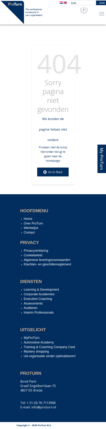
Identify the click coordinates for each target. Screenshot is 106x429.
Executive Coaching (38, 299)
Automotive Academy (39, 342)
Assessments (33, 303)
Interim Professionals (39, 312)
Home (28, 219)
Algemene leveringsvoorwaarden (47, 260)
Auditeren (31, 308)
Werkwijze (31, 228)
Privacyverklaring (36, 250)
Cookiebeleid (33, 255)
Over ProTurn (33, 223)
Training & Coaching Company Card (49, 347)
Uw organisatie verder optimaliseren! (50, 356)
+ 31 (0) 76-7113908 (41, 403)
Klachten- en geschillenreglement (47, 264)
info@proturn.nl (43, 407)
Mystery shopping (36, 351)
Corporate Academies (39, 294)
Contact (29, 232)
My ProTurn (101, 159)
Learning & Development (41, 289)
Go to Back (52, 172)
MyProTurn (31, 338)
